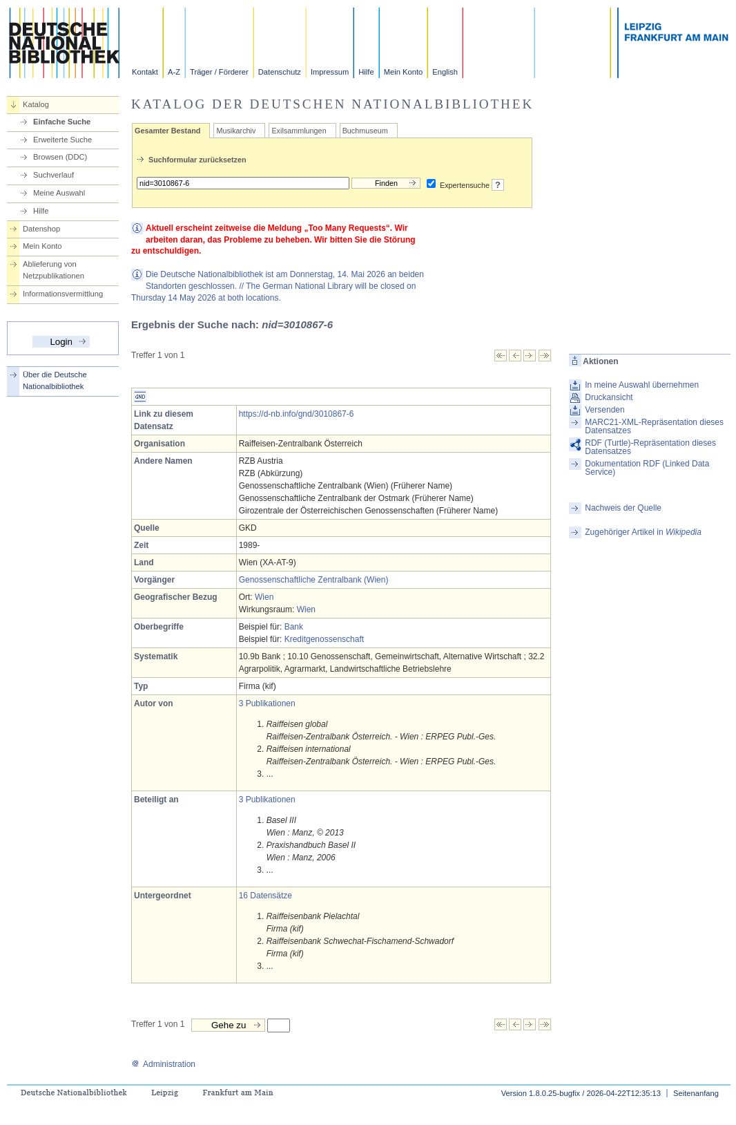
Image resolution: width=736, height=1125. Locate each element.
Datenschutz (279, 72)
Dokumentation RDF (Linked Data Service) (647, 468)
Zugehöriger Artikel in (643, 532)
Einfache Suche (61, 121)
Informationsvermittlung (63, 294)
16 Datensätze (265, 895)
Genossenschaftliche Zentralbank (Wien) (314, 580)
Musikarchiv (235, 130)
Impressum (330, 72)
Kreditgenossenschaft (324, 639)
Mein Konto (403, 72)
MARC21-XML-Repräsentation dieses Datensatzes (654, 426)
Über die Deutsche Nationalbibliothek (55, 380)
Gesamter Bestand (167, 130)
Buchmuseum (365, 130)
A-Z (174, 72)
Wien (264, 597)
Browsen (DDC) (60, 157)
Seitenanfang (696, 1093)
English (445, 72)
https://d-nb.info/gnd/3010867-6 (296, 414)
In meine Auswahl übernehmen (642, 385)
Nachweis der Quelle (623, 508)
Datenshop (41, 229)
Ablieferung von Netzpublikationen (53, 270)
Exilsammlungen (298, 130)
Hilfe (366, 72)
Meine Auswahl (59, 193)
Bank (293, 627)
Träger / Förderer (219, 72)
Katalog (36, 104)
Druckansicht (608, 397)
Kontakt (145, 72)
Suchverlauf (53, 175)
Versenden (604, 410)
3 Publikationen (267, 703)
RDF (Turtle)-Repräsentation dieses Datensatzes (650, 447)
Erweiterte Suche (62, 139)
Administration (163, 1064)
